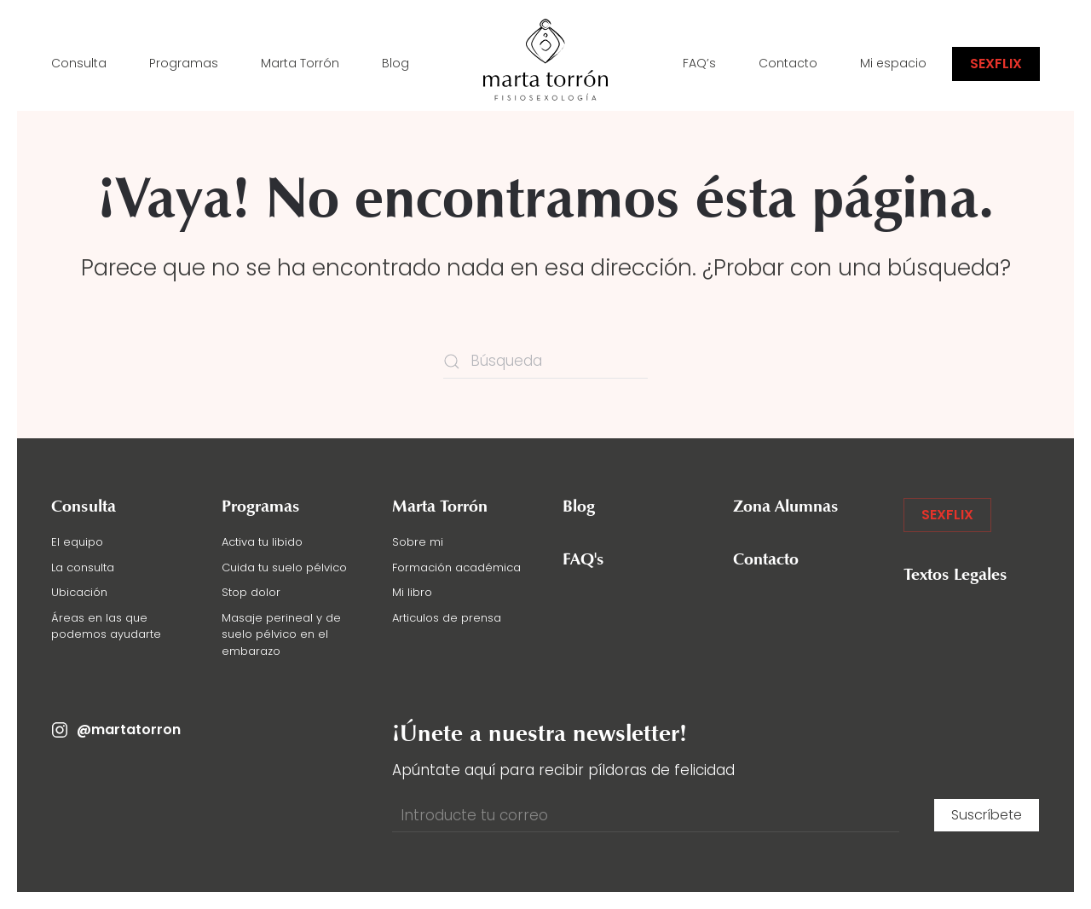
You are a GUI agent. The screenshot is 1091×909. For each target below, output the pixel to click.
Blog (395, 63)
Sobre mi (417, 542)
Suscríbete (986, 815)
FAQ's (583, 560)
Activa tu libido (262, 542)
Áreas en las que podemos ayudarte (106, 626)
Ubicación (79, 592)
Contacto (788, 63)
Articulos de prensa (446, 618)
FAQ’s (699, 63)
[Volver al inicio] (545, 64)
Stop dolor (251, 592)
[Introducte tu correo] (645, 815)
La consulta (82, 567)
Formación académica (456, 567)
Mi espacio (893, 63)
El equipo (77, 542)
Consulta (79, 63)
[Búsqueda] (545, 361)
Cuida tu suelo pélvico (284, 567)
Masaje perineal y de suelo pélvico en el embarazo (281, 634)
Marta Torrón (300, 63)
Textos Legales (955, 575)
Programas (183, 63)
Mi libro (412, 592)
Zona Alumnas (786, 507)
